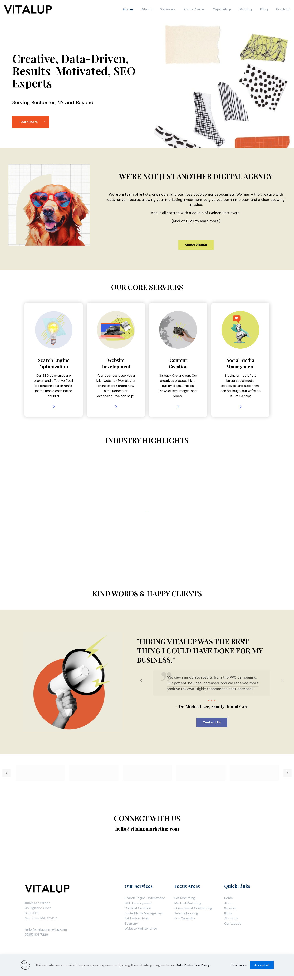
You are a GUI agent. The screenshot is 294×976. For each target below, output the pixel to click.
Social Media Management (144, 913)
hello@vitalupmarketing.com (46, 929)
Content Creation (138, 908)
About (229, 903)
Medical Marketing (187, 903)
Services (230, 908)
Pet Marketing (184, 898)
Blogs (228, 913)
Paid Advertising (137, 918)
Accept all (261, 965)
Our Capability (185, 918)
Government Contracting (193, 908)
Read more (239, 965)
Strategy (131, 923)
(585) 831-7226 (36, 934)
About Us (231, 918)
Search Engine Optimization (145, 898)
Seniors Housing (186, 913)
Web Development (138, 903)
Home (228, 898)
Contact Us (232, 923)
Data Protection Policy (192, 965)
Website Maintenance (141, 928)
